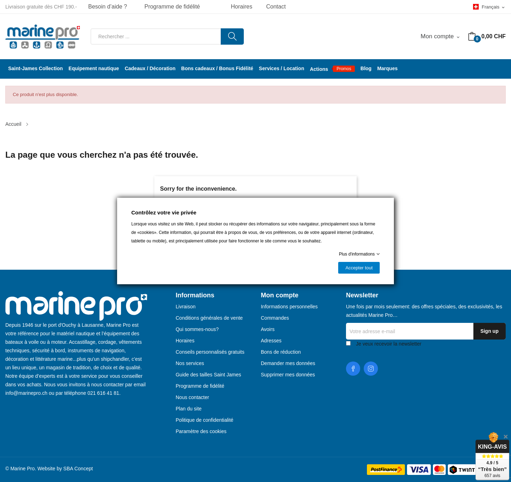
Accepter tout (359, 267)
